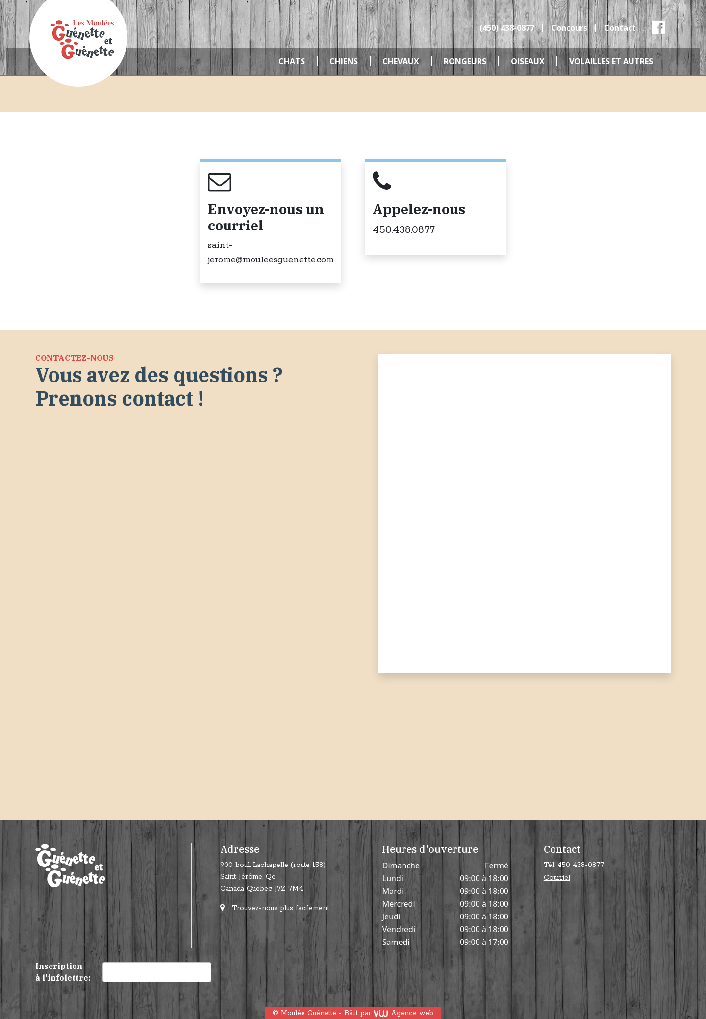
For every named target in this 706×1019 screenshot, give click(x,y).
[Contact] (523, 512)
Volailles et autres (611, 61)
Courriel (557, 877)
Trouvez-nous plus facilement (280, 908)
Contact (620, 28)
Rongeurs (465, 61)
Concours (569, 28)
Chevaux (400, 61)
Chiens (343, 61)
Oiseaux (528, 61)
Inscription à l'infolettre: (63, 972)
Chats (291, 61)
